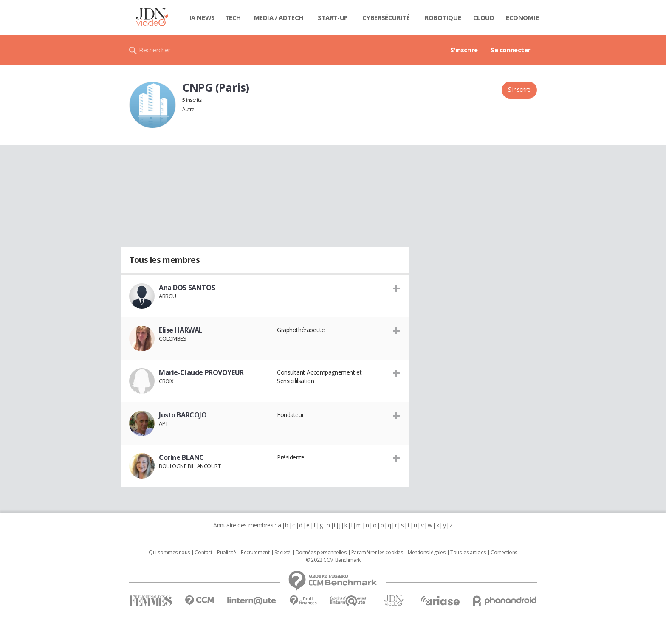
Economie (522, 17)
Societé (282, 552)
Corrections (504, 552)
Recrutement (255, 552)
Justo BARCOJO (183, 415)
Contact (203, 552)
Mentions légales (426, 552)
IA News (202, 17)
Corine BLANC (181, 457)
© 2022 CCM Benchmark (333, 560)
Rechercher (155, 49)
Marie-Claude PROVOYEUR (201, 372)
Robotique (443, 17)
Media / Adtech (278, 17)
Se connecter (511, 49)
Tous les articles (468, 552)
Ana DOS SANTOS (187, 287)
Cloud (483, 17)
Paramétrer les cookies (377, 552)
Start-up (333, 17)
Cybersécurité (386, 17)
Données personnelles (321, 552)
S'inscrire (464, 49)
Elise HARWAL (181, 330)
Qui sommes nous (169, 552)
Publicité (226, 552)
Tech (233, 17)
